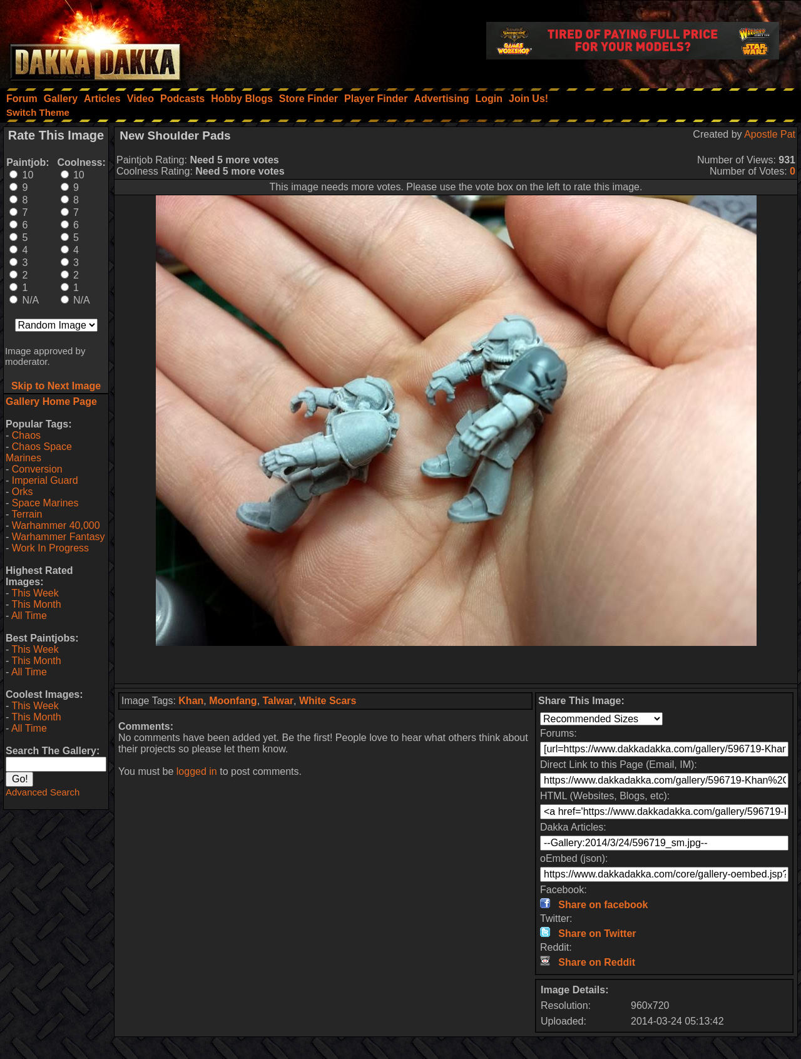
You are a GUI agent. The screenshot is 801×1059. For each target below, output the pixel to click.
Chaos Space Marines (39, 452)
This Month (36, 604)
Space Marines (45, 503)
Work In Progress (50, 548)
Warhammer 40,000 (56, 525)
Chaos (26, 435)
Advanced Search (42, 792)
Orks (22, 491)
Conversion (37, 469)
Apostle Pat (769, 134)
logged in (196, 771)
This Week (34, 593)
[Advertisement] (456, 664)
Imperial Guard (45, 480)
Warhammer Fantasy (58, 536)
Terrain (26, 514)
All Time (29, 615)
